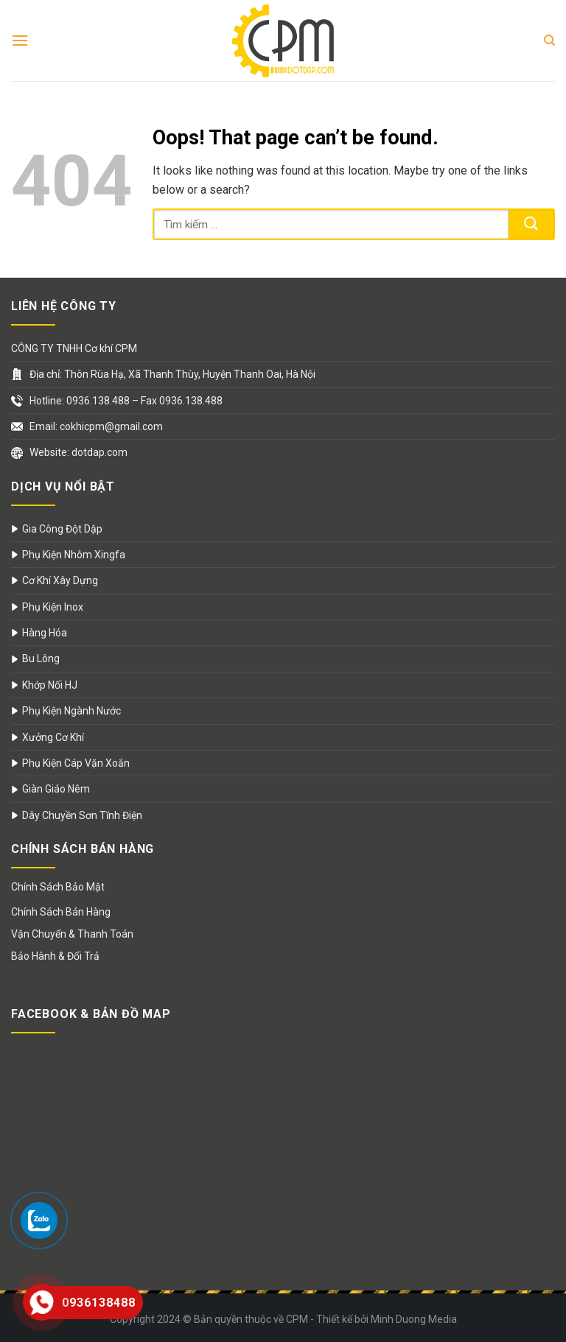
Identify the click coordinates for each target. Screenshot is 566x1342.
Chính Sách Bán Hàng (61, 912)
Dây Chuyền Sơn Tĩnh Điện (82, 815)
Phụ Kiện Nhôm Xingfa (73, 555)
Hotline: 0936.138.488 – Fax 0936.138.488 (126, 401)
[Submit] (531, 224)
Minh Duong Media (414, 1319)
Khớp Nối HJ (49, 685)
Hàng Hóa (44, 633)
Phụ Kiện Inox (52, 607)
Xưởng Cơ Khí (53, 737)
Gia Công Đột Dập (62, 529)
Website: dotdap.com (78, 452)
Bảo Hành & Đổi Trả (55, 956)
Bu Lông (41, 658)
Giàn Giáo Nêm (56, 789)
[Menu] (20, 40)
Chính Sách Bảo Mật (58, 887)
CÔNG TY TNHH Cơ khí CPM (74, 348)
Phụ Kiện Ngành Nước (71, 711)
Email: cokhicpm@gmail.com (96, 426)
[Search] (549, 41)
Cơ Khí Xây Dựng (60, 580)
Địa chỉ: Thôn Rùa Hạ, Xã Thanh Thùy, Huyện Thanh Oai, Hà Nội (172, 374)
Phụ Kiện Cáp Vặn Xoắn (76, 763)
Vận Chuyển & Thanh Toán (72, 934)
